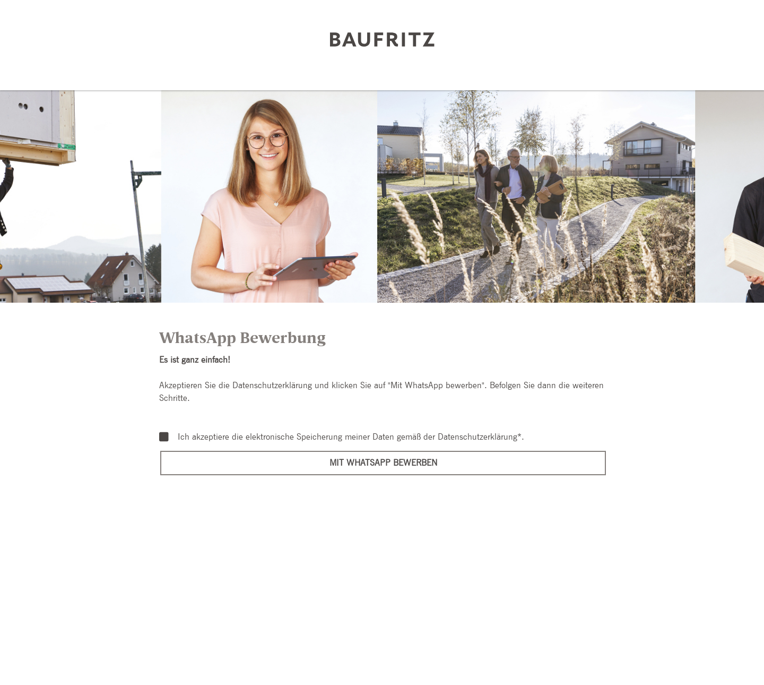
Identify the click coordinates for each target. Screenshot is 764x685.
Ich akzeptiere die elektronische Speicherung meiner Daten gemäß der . (341, 437)
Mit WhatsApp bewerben (383, 463)
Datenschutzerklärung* (480, 437)
